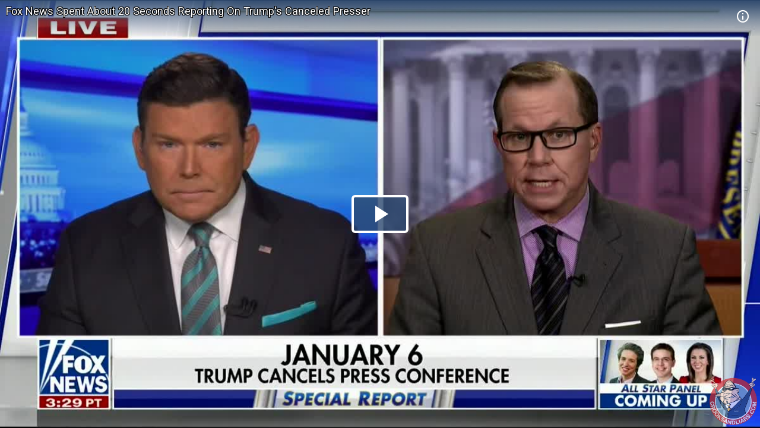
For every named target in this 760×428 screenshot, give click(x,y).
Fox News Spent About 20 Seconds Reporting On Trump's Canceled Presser (188, 11)
